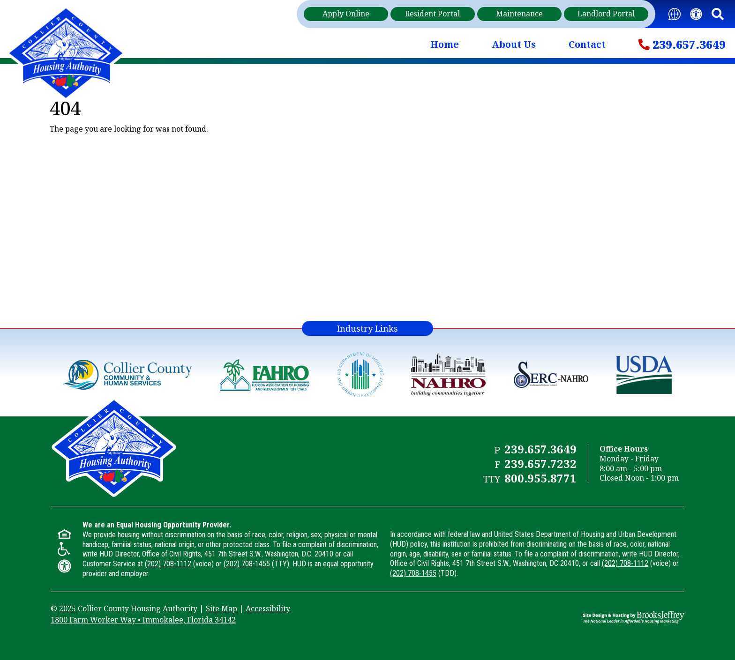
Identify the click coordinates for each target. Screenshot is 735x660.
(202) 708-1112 (168, 563)
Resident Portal (432, 13)
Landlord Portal (606, 13)
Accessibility (268, 608)
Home (444, 44)
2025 (67, 608)
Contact (587, 44)
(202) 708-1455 (247, 563)
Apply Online (345, 13)
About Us (514, 44)
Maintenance (519, 13)
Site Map (221, 608)
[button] (718, 14)
